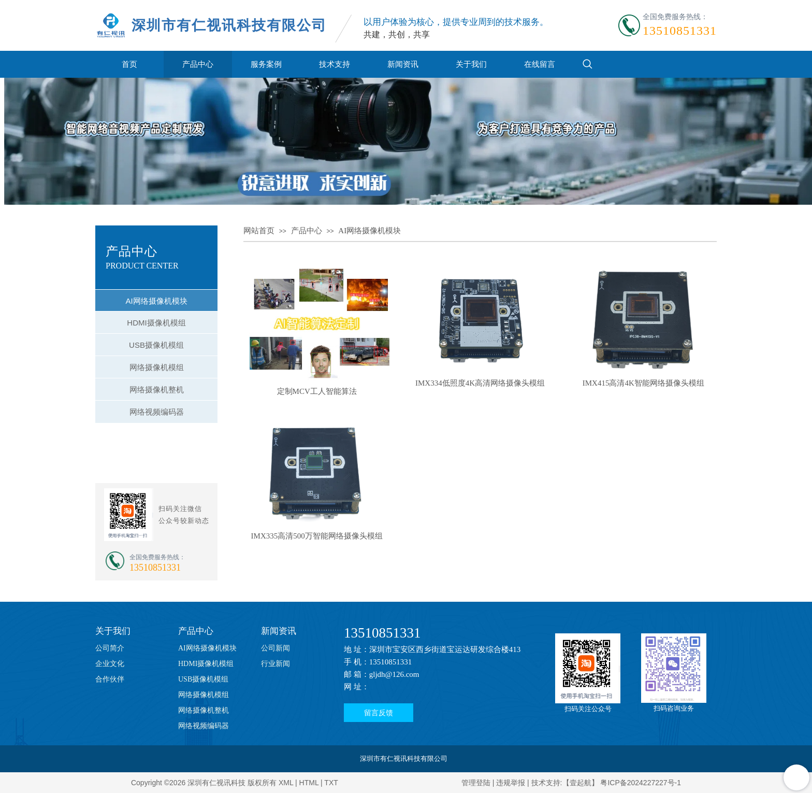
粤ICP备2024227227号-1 (640, 782)
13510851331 (382, 633)
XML (286, 782)
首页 (129, 64)
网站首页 (258, 230)
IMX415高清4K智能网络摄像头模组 (643, 383)
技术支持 (334, 64)
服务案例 (266, 64)
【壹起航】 (580, 782)
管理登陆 (475, 782)
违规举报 (510, 782)
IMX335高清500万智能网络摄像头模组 (317, 536)
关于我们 (471, 64)
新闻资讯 (402, 64)
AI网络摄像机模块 (369, 230)
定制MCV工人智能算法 (317, 391)
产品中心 (197, 64)
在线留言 (539, 64)
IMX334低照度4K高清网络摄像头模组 (480, 383)
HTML (309, 782)
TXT (331, 782)
